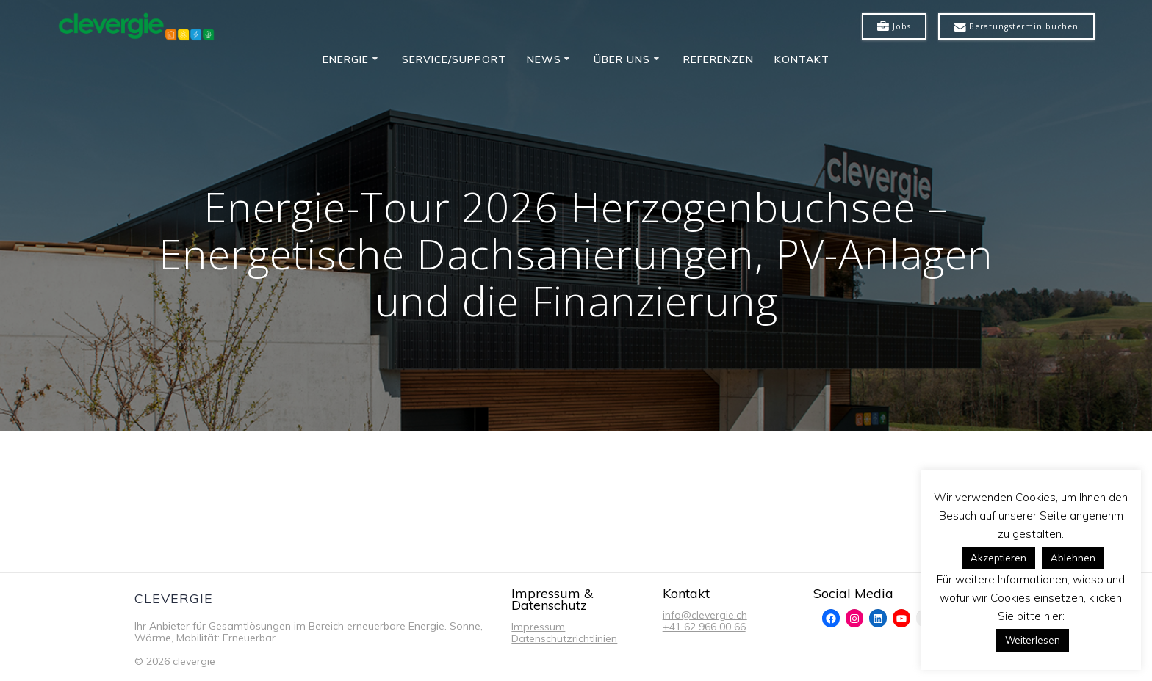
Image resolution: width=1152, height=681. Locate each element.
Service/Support (454, 59)
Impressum (538, 626)
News (544, 59)
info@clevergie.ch (705, 615)
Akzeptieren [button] (998, 558)
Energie (346, 59)
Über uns (622, 59)
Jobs (894, 27)
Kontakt (801, 59)
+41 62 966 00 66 (704, 626)
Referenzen (718, 59)
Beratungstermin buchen (1016, 27)
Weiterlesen (1032, 640)
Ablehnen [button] (1073, 558)
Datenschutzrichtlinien (564, 638)
